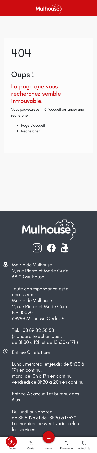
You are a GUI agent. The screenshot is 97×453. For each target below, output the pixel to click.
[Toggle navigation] (49, 437)
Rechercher (30, 131)
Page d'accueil (33, 125)
